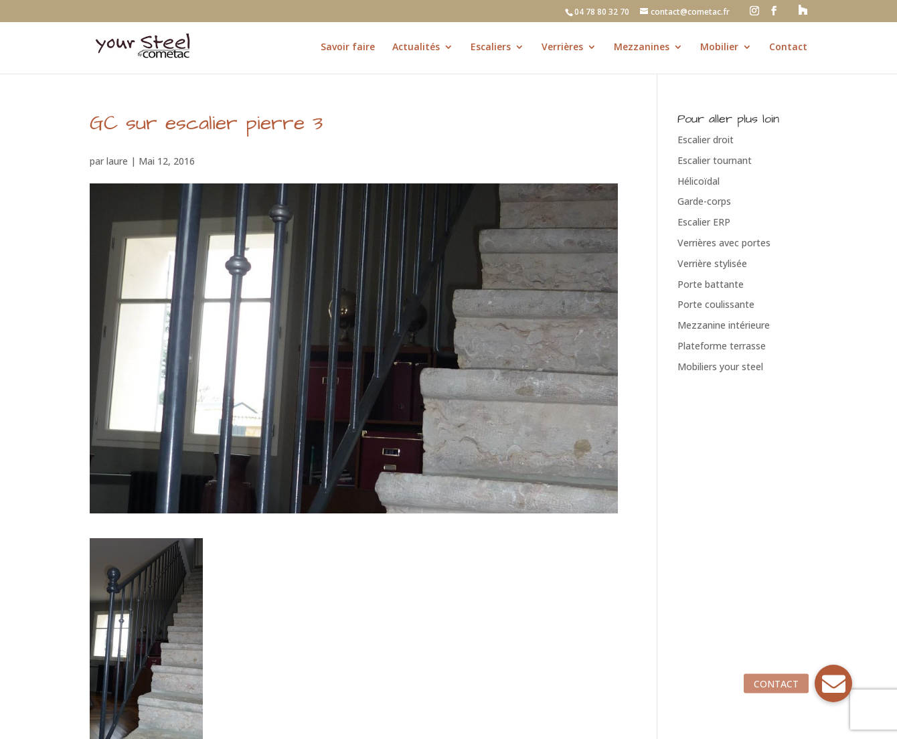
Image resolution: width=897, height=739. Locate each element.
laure (117, 161)
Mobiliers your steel (720, 366)
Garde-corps (704, 201)
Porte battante (710, 284)
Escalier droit (705, 139)
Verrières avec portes (723, 242)
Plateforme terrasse (721, 345)
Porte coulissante (715, 304)
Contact (788, 47)
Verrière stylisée (712, 263)
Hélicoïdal (698, 181)
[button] (833, 683)
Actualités (416, 47)
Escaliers (491, 47)
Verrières (562, 47)
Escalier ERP (703, 222)
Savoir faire (348, 47)
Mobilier (719, 47)
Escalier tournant (714, 160)
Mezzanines (641, 47)
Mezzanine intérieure (723, 325)
